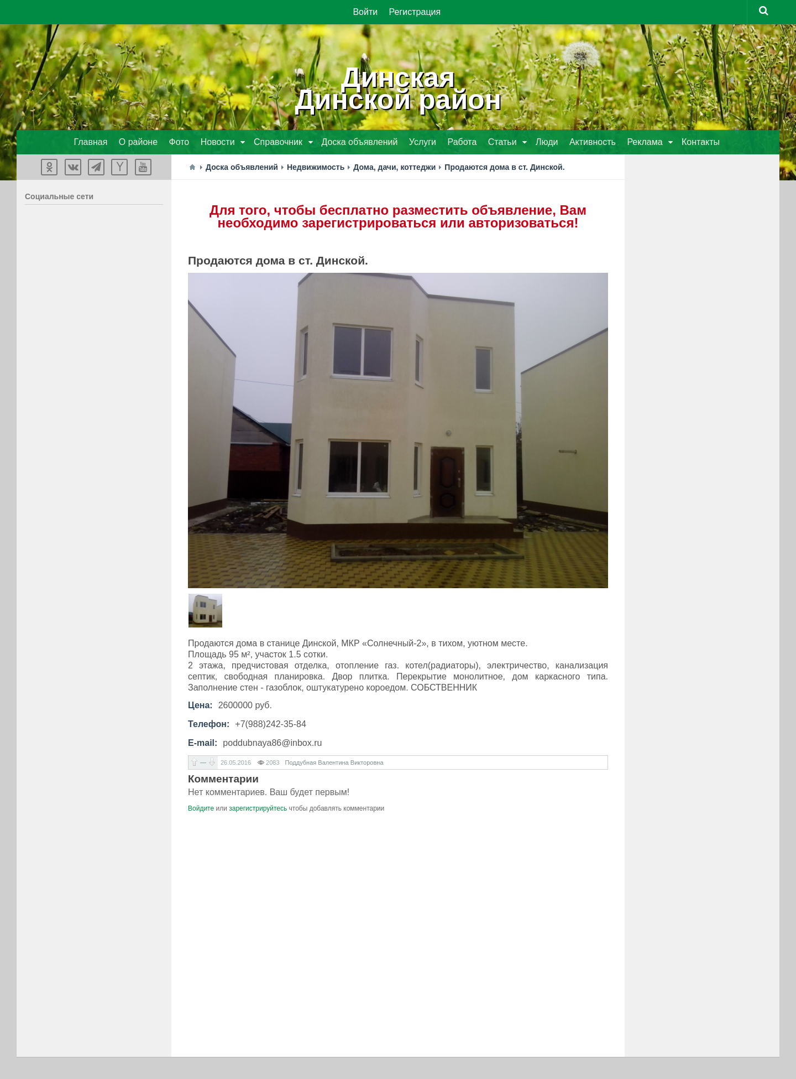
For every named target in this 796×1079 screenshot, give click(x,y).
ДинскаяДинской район (398, 88)
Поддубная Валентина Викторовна (334, 762)
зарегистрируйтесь (258, 808)
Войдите (201, 808)
